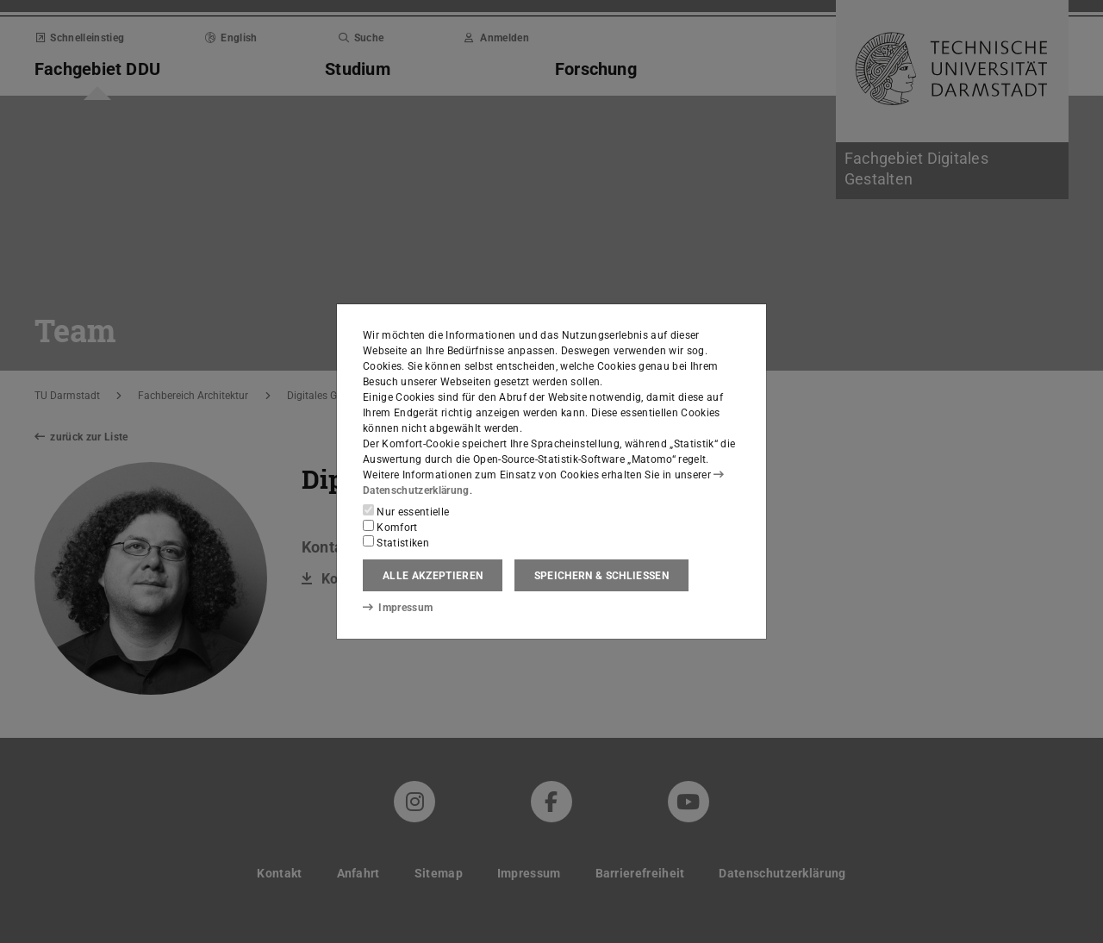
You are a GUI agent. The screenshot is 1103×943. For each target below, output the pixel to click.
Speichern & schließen (601, 576)
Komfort (390, 527)
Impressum (398, 608)
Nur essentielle (406, 511)
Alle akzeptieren (433, 576)
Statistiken (396, 542)
